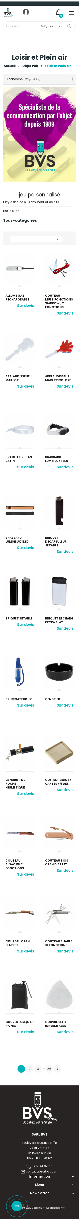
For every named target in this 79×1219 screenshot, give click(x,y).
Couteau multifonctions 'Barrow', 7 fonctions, (59, 301)
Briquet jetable (18, 618)
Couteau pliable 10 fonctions (58, 943)
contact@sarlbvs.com (42, 1171)
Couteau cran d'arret (17, 943)
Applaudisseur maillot (17, 378)
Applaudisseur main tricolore (58, 378)
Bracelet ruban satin (18, 459)
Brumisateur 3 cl (19, 699)
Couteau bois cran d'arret (56, 862)
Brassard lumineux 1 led (56, 459)
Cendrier (52, 699)
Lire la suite (11, 211)
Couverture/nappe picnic (19, 1024)
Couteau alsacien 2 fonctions (14, 864)
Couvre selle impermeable (56, 1024)
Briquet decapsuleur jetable (56, 541)
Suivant (58, 1069)
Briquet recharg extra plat (59, 620)
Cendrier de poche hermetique (15, 783)
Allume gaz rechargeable (17, 297)
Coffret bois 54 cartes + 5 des (58, 782)
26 (49, 1069)
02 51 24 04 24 (42, 1166)
